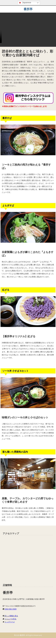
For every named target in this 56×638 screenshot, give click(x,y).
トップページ (10, 622)
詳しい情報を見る (11, 616)
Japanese (24, 2)
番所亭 (28, 9)
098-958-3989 (11, 609)
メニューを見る (10, 619)
